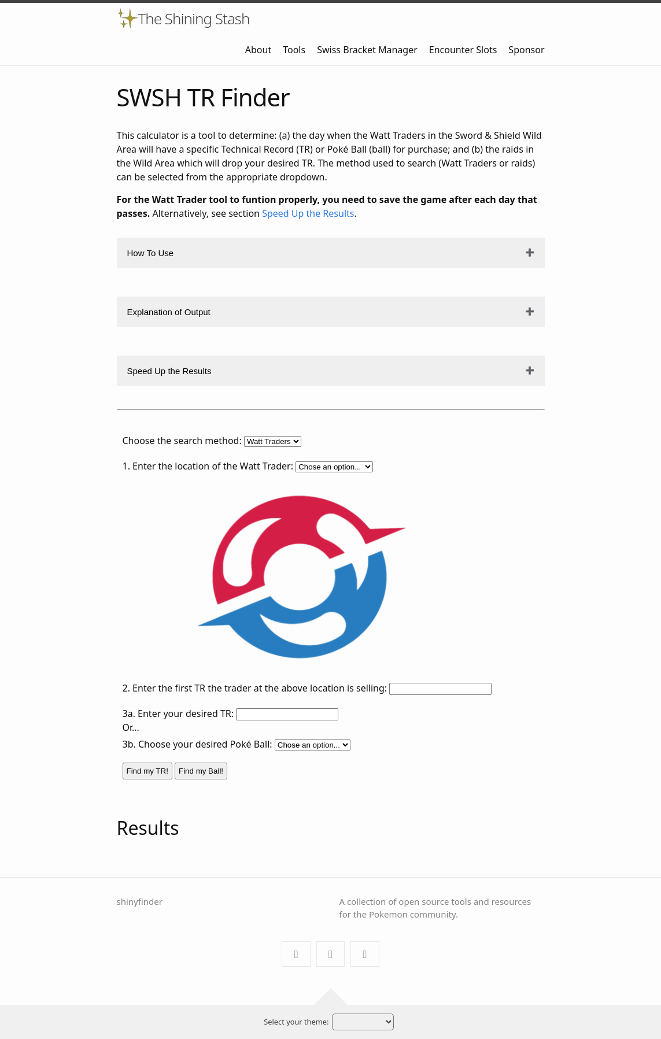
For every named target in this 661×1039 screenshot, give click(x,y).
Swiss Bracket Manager (367, 49)
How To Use (150, 253)
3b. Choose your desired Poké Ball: (197, 744)
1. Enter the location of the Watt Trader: (208, 466)
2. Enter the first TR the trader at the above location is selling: (255, 688)
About (258, 49)
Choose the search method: (182, 440)
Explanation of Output (169, 312)
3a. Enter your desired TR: (178, 713)
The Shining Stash (194, 18)
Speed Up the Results (308, 213)
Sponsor (526, 49)
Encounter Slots (463, 49)
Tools (294, 49)
